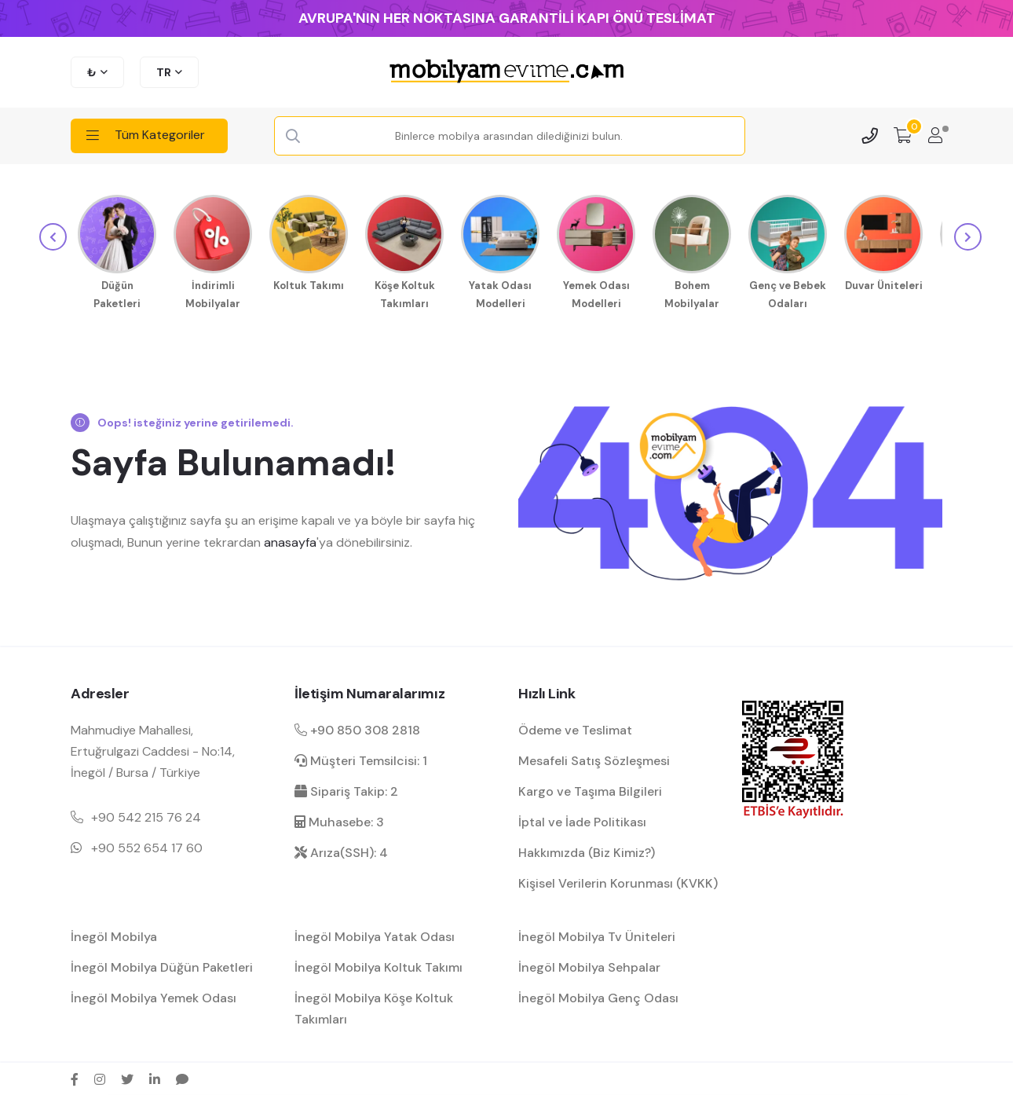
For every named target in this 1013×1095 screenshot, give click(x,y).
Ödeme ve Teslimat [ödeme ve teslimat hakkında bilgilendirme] (575, 727)
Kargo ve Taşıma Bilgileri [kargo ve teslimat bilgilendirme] (590, 789)
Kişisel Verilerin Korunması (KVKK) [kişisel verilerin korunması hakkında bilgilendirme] (618, 881)
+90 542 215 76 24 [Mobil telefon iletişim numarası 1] (146, 815)
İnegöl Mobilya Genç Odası (598, 995)
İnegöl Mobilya (114, 933)
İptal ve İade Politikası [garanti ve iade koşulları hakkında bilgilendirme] (582, 819)
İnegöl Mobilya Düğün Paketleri (162, 964)
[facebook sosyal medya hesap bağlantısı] (75, 1077)
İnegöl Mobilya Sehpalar (589, 964)
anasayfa (290, 539)
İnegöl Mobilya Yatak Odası (374, 933)
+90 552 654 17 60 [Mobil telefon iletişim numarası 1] (147, 845)
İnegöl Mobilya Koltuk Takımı (378, 964)
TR (163, 72)
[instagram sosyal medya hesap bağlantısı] (99, 1077)
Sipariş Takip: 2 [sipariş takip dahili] (346, 789)
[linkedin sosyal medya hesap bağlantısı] (154, 1077)
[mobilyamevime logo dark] (506, 72)
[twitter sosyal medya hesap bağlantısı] (127, 1077)
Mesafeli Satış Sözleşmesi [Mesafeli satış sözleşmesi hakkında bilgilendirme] (594, 757)
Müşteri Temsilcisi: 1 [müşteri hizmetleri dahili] (360, 757)
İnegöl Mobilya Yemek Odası (153, 995)
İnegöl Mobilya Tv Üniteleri (596, 933)
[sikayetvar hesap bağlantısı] (182, 1077)
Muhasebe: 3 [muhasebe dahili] (339, 819)
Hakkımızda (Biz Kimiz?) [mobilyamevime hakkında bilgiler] (586, 850)
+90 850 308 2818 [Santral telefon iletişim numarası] (357, 727)
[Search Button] (293, 137)
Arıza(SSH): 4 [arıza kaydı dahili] (341, 850)
